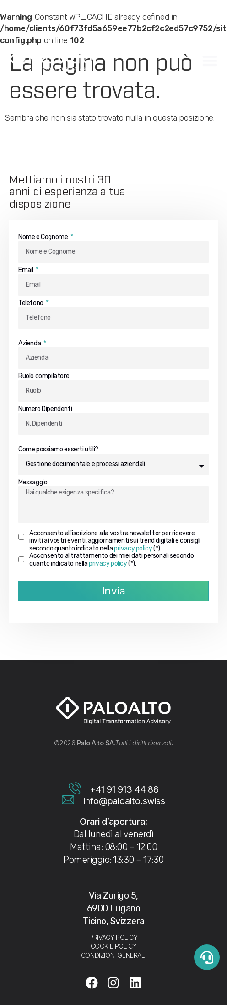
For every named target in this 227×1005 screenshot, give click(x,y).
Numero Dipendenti (45, 409)
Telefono (31, 303)
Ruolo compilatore (43, 376)
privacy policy (133, 548)
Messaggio (32, 482)
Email (26, 270)
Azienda (30, 343)
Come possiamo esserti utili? (58, 449)
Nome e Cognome (43, 237)
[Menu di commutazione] (210, 60)
